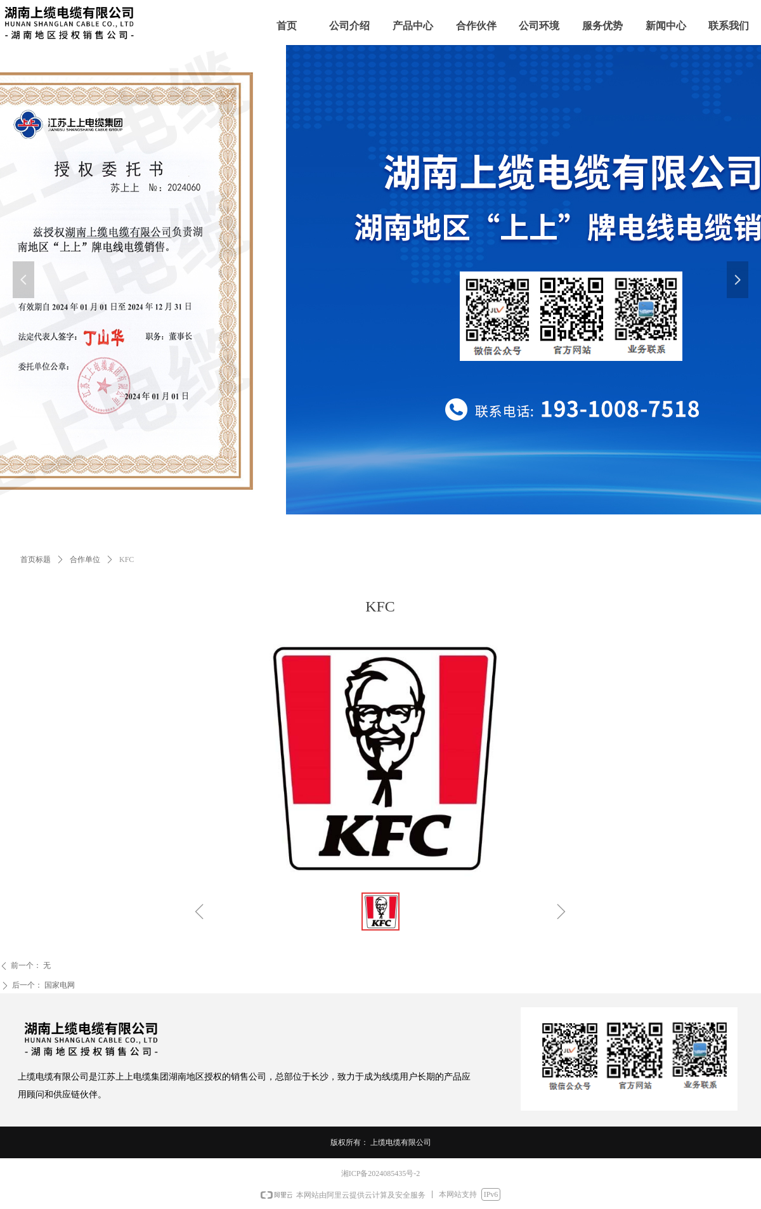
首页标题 (35, 559)
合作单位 (85, 559)
